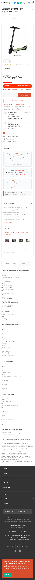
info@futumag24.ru (19, 531)
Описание (25, 263)
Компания (5, 487)
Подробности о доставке (17, 187)
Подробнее (21, 174)
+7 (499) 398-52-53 (18, 525)
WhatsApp (15, 551)
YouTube (27, 546)
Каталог (4, 468)
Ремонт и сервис (8, 478)
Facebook (13, 546)
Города (4, 494)
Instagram (17, 546)
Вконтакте (8, 546)
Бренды (4, 482)
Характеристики (10, 263)
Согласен (8, 574)
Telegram (22, 546)
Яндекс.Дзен (20, 551)
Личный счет (6, 503)
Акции (4, 473)
